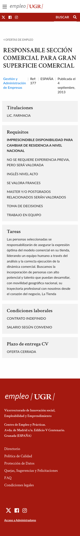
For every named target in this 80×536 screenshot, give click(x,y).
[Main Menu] (5, 6)
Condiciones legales (19, 485)
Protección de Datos (19, 463)
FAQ (8, 477)
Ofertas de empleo (18, 39)
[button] (3, 17)
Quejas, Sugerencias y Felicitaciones (31, 470)
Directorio (12, 448)
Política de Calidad (18, 456)
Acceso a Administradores (20, 520)
